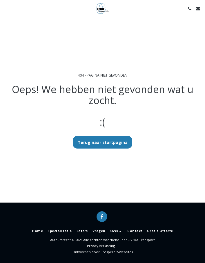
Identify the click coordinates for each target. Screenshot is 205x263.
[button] (6, 8)
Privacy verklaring (101, 246)
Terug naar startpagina (103, 142)
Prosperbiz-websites (117, 252)
